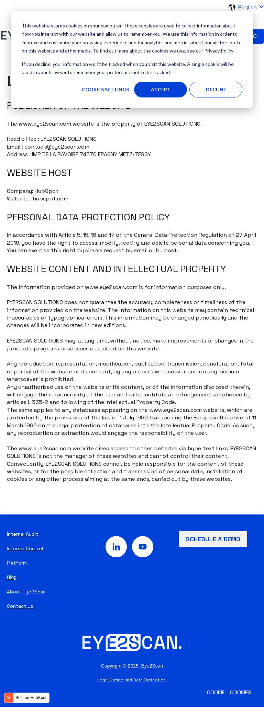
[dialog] (132, 59)
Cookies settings (105, 89)
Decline (216, 89)
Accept (160, 89)
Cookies (240, 692)
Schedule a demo (213, 539)
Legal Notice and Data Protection (132, 680)
